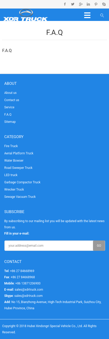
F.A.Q (8, 114)
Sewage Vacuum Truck (20, 197)
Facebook (65, 4)
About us (10, 93)
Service (9, 107)
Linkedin (88, 4)
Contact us (11, 100)
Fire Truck (11, 146)
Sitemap (10, 122)
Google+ (80, 4)
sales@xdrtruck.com (29, 289)
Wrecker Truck (14, 189)
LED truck (11, 175)
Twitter (72, 4)
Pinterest (96, 4)
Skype (103, 4)
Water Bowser (14, 160)
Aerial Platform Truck (19, 153)
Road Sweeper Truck (18, 168)
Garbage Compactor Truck (22, 182)
